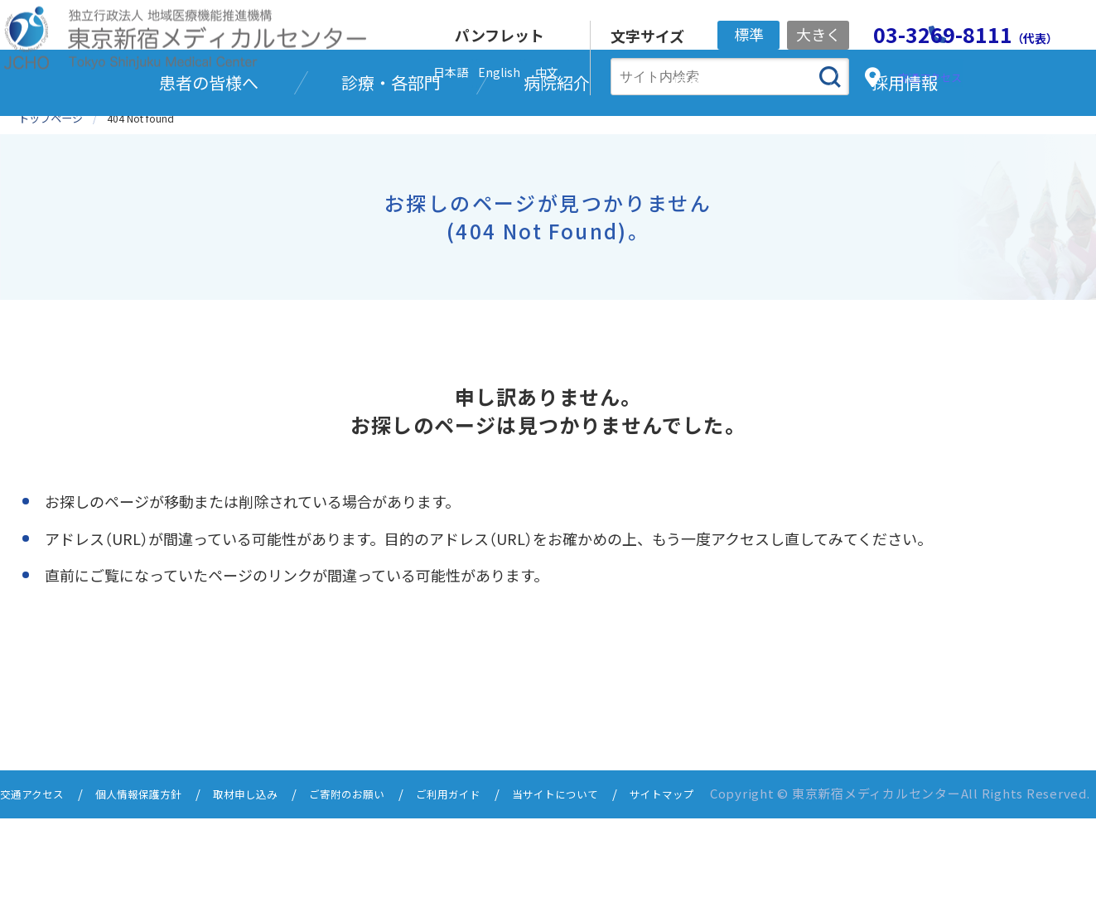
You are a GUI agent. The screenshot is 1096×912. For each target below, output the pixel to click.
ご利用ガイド (498, 876)
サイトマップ (67, 889)
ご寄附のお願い (385, 876)
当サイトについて (616, 876)
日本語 (450, 72)
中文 (546, 72)
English (499, 72)
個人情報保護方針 (155, 876)
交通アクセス (37, 876)
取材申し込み (273, 876)
